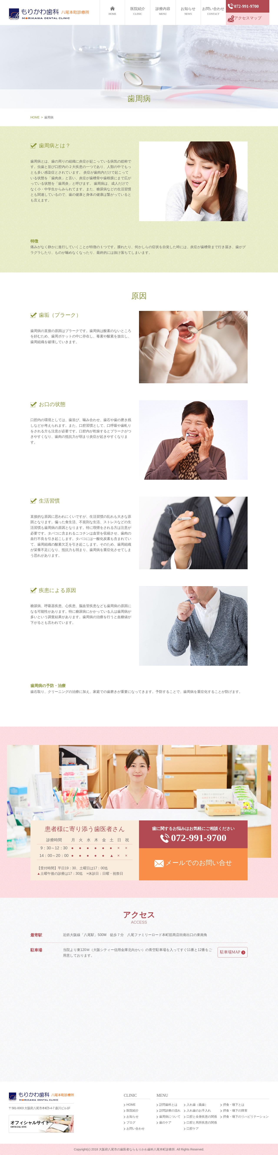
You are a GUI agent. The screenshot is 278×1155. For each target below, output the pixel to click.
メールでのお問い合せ (193, 863)
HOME (35, 117)
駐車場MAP (232, 952)
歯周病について (169, 1116)
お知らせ (188, 12)
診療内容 (162, 12)
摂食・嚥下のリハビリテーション (246, 1116)
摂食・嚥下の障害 (235, 1110)
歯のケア (165, 1122)
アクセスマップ (244, 18)
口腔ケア (193, 1128)
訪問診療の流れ (169, 1110)
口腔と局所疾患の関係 (202, 1122)
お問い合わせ (213, 12)
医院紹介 (137, 12)
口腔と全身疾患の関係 (202, 1116)
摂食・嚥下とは (233, 1104)
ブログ (131, 1122)
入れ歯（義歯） (197, 1104)
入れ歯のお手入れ (199, 1110)
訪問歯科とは (168, 1104)
